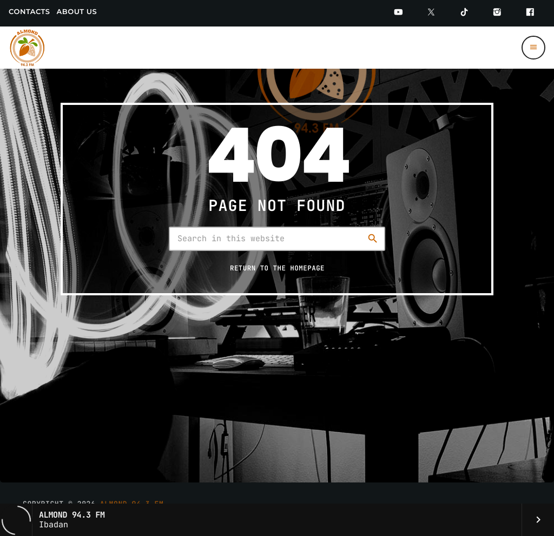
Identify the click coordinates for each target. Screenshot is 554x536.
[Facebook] (530, 13)
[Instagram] (497, 13)
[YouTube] (398, 13)
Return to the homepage (277, 268)
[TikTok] (464, 13)
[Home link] (28, 48)
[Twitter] (431, 13)
